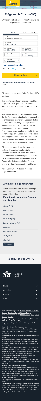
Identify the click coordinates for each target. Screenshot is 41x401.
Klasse (9, 59)
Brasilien (10, 317)
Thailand (4, 317)
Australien (27, 315)
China (32, 315)
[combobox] (29, 54)
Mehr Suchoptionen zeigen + (14, 65)
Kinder (27, 54)
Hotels (22, 388)
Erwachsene (11, 54)
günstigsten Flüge (24, 355)
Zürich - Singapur (26, 313)
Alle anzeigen (8, 244)
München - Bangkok (14, 313)
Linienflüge (18, 359)
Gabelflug (34, 32)
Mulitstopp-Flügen (17, 375)
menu (3, 3)
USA (21, 315)
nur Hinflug (24, 32)
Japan (37, 315)
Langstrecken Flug (13, 339)
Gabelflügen (5, 375)
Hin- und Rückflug (11, 32)
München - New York (26, 311)
